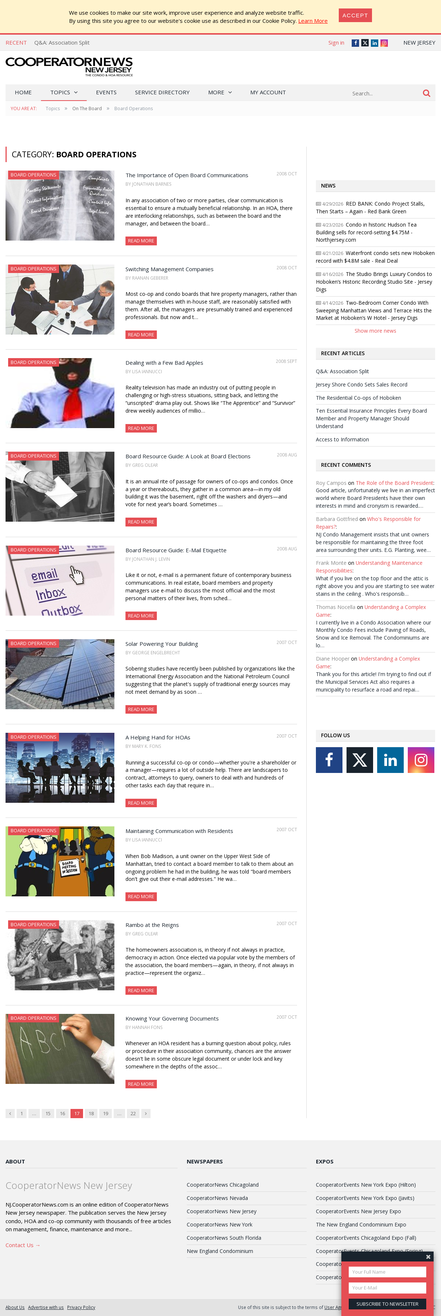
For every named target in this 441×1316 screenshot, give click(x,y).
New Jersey (419, 42)
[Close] (355, 15)
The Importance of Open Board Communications (186, 175)
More (216, 92)
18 (91, 1113)
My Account (268, 92)
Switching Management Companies (169, 269)
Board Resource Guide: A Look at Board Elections (188, 456)
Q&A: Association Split (62, 42)
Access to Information (342, 439)
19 (105, 1113)
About (15, 1161)
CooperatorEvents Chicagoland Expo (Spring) (369, 1250)
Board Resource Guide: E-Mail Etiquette (176, 550)
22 (133, 1113)
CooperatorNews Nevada (217, 1197)
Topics (60, 92)
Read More (141, 240)
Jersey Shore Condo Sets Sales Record (361, 384)
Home (23, 92)
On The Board (87, 108)
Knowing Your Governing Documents (172, 1018)
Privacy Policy (81, 1307)
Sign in (336, 42)
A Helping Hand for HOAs (157, 737)
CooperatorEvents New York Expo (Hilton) (366, 1184)
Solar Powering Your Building (161, 643)
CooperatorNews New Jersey (221, 1211)
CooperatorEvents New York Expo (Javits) (365, 1197)
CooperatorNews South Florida (224, 1237)
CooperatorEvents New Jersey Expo (358, 1211)
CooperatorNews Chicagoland (223, 1184)
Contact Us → (23, 1245)
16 (62, 1113)
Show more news (375, 330)
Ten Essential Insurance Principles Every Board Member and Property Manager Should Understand (371, 418)
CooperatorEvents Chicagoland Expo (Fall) (366, 1237)
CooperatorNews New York (219, 1224)
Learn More (313, 20)
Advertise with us (46, 1307)
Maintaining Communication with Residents (179, 830)
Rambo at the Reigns (152, 924)
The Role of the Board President (394, 482)
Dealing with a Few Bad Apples (164, 362)
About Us (15, 1307)
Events (106, 92)
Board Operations (33, 174)
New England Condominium (220, 1250)
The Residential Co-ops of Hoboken (358, 397)
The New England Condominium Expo (361, 1224)
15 (48, 1113)
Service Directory (162, 92)
